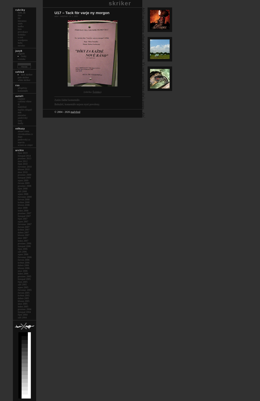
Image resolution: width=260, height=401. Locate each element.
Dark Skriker (26, 74)
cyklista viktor (25, 101)
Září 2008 (22, 191)
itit (19, 18)
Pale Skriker (23, 77)
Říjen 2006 (23, 249)
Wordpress (23, 40)
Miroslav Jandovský (23, 116)
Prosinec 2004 (24, 309)
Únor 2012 (23, 161)
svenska (21, 59)
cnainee (21, 98)
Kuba (20, 42)
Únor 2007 (23, 238)
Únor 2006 (23, 271)
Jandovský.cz (24, 139)
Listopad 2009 (24, 177)
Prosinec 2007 (24, 213)
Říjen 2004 (23, 314)
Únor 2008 (23, 207)
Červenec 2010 (25, 166)
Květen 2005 (24, 295)
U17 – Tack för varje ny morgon (81, 13)
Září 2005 (22, 284)
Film (20, 15)
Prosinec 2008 (24, 186)
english (21, 53)
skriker (120, 3)
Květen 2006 (24, 262)
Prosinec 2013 (24, 158)
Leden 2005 (23, 306)
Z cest (20, 37)
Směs (20, 23)
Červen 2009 (24, 183)
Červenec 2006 (25, 257)
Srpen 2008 (23, 194)
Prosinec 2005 (24, 276)
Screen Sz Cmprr (25, 145)
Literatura (22, 21)
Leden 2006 (23, 273)
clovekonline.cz (25, 134)
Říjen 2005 (23, 282)
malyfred (75, 112)
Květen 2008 (24, 202)
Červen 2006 (24, 259)
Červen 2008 (24, 199)
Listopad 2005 (24, 279)
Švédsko (97, 92)
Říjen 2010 (23, 164)
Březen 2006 (24, 268)
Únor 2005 (23, 303)
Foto (20, 29)
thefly (20, 123)
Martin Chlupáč (25, 109)
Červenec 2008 (25, 197)
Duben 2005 (23, 298)
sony (20, 120)
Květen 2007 (24, 229)
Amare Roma (23, 131)
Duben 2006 (23, 265)
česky (24, 56)
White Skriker (24, 80)
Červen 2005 (24, 292)
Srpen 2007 (23, 221)
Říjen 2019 (23, 153)
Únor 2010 (23, 172)
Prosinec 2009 (24, 174)
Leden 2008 (23, 210)
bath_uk (21, 12)
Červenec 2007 (25, 224)
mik (19, 112)
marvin (21, 142)
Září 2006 (22, 251)
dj (19, 104)
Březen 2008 (24, 205)
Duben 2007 (23, 232)
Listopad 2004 (24, 312)
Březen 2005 (24, 301)
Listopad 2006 (24, 246)
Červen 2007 (24, 227)
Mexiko (21, 45)
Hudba (21, 26)
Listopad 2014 (24, 155)
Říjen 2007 (23, 218)
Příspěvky (22, 88)
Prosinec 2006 (24, 243)
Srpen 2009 (23, 180)
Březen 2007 (24, 235)
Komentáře (23, 90)
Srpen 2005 (23, 287)
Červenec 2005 (25, 290)
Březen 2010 (24, 169)
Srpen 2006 (23, 254)
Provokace (23, 31)
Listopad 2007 (24, 216)
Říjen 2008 (23, 188)
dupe (20, 136)
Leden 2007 (23, 240)
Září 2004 (22, 317)
